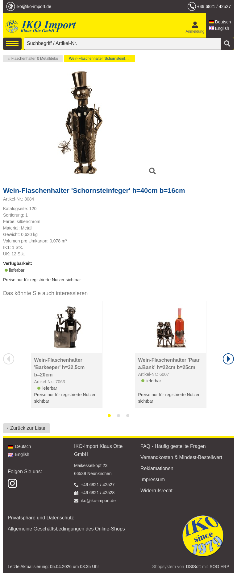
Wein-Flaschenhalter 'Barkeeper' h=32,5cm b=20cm (59, 367)
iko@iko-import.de (33, 6)
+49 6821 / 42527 (214, 6)
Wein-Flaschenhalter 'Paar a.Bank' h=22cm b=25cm (169, 363)
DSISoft (193, 566)
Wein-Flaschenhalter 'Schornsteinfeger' (101, 58)
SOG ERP (219, 566)
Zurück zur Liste (27, 428)
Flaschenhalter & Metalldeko (34, 58)
